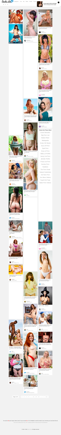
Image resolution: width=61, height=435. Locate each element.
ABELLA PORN (45, 153)
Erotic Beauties (45, 132)
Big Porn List (45, 135)
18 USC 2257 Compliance (27, 422)
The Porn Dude (45, 169)
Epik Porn (45, 148)
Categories (16, 1)
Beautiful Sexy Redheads (30, 373)
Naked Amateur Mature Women (17, 161)
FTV (27, 194)
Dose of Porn (45, 151)
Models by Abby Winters (45, 374)
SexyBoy (27, 119)
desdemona (28, 40)
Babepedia (45, 140)
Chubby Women (43, 348)
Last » (47, 396)
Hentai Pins (40, 422)
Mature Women (43, 32)
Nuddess (45, 167)
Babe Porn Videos (45, 182)
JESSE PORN (45, 159)
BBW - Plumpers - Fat (15, 262)
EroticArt (13, 217)
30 (38, 396)
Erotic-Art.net (29, 429)
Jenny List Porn (45, 156)
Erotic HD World (45, 143)
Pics (21, 1)
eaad (27, 155)
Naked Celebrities (45, 172)
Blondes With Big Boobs (30, 392)
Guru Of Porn (45, 146)
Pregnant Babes (14, 280)
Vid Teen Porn (45, 175)
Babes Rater (45, 138)
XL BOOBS (43, 94)
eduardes (42, 308)
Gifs (23, 1)
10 (33, 396)
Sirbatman (13, 160)
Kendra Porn (45, 164)
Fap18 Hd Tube (45, 180)
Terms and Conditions (18, 422)
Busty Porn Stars (44, 68)
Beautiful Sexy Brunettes (16, 218)
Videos (27, 1)
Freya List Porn (45, 161)
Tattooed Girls (14, 184)
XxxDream (13, 183)
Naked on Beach (29, 120)
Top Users (35, 1)
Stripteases (45, 422)
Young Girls (43, 284)
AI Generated (43, 309)
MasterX (42, 67)
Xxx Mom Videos (45, 177)
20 (36, 396)
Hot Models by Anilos (29, 156)
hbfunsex (42, 31)
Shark (12, 351)
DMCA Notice (35, 422)
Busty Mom (43, 95)
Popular (30, 1)
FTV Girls (27, 195)
